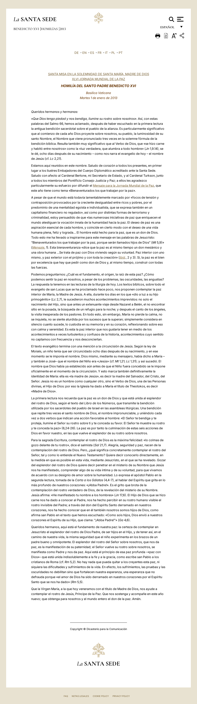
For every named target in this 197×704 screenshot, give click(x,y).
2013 (63, 29)
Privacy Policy (121, 696)
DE (76, 53)
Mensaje (38, 247)
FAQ (66, 696)
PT (121, 53)
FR (99, 53)
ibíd (122, 257)
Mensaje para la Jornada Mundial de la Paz (123, 185)
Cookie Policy (101, 696)
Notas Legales (80, 696)
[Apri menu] (180, 19)
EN (84, 53)
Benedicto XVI (26, 29)
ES (92, 53)
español (169, 28)
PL (113, 53)
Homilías (49, 29)
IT (106, 53)
